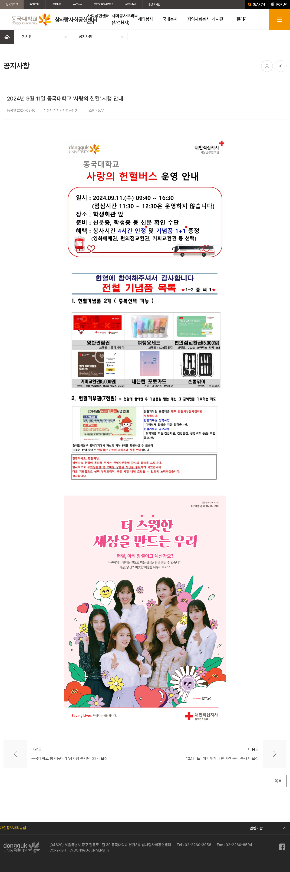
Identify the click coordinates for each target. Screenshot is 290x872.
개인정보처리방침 (13, 828)
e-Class (77, 4)
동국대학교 (12, 4)
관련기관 (267, 828)
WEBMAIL (130, 4)
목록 (278, 780)
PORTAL (35, 4)
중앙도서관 (154, 4)
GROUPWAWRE (103, 4)
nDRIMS (56, 4)
